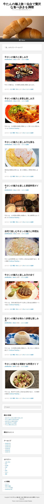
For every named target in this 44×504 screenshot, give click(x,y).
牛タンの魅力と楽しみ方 (16, 57)
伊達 (6, 467)
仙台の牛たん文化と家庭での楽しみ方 (14, 418)
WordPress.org (8, 489)
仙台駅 (6, 465)
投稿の (8, 486)
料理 (14, 89)
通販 (6, 474)
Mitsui (15, 59)
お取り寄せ (7, 462)
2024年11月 (8, 445)
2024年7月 (7, 452)
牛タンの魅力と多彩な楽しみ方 (19, 98)
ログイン (7, 484)
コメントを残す (25, 59)
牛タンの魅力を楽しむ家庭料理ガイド (22, 186)
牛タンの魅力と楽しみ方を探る (19, 142)
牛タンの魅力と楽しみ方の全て (19, 275)
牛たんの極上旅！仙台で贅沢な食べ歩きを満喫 (22, 5)
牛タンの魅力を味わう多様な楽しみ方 (22, 319)
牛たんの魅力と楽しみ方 (11, 424)
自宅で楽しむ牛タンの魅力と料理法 (22, 231)
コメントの (9, 487)
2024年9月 (7, 448)
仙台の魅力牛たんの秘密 (11, 423)
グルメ (23, 89)
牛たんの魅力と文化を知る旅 (12, 419)
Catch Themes (28, 501)
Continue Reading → (15, 128)
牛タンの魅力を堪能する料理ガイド (22, 364)
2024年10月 (8, 446)
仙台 (6, 463)
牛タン (17, 89)
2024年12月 (8, 443)
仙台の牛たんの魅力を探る (11, 421)
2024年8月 (7, 450)
